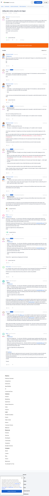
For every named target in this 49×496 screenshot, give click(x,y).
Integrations (8, 381)
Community (7, 6)
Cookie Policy (17, 491)
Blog (6, 456)
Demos (6, 422)
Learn (6, 412)
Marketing (7, 399)
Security (24, 474)
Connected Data (9, 391)
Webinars (7, 427)
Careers (6, 453)
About (6, 451)
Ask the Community (14, 6)
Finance (7, 409)
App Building (8, 386)
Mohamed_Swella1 (9, 54)
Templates (7, 443)
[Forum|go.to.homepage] (9, 2)
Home (2, 6)
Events (6, 417)
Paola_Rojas (8, 266)
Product (7, 396)
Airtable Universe (9, 445)
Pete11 (7, 214)
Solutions (7, 394)
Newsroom (7, 461)
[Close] (22, 485)
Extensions (7, 383)
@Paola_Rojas (31, 302)
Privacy (24, 484)
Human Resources (9, 404)
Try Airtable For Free (9, 464)
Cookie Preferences (24, 494)
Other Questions (22, 6)
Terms (24, 487)
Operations (7, 401)
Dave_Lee (8, 16)
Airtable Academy (9, 414)
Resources (7, 430)
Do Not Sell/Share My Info (24, 490)
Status (6, 458)
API (24, 477)
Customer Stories (9, 425)
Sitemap (24, 481)
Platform (7, 376)
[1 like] (10, 37)
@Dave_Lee (9, 56)
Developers (7, 438)
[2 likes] (11, 208)
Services (7, 435)
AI (5, 389)
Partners (7, 432)
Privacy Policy (4, 495)
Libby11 (7, 280)
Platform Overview (9, 378)
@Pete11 (10, 352)
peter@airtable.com (40, 223)
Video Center (8, 420)
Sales (6, 407)
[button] (1, 2)
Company (7, 448)
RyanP (7, 333)
